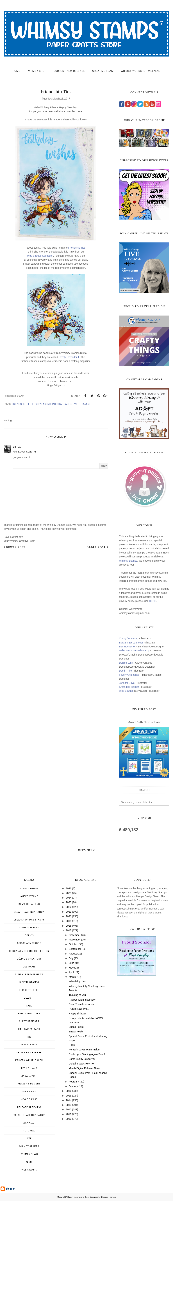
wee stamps (82, 404)
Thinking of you (77, 1083)
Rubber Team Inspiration (29, 1204)
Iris (29, 1125)
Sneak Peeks (76, 1115)
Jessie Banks (29, 1133)
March (72, 1065)
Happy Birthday (77, 1102)
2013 (68, 1193)
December (75, 1023)
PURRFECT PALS (79, 1097)
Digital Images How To (81, 1152)
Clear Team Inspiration (29, 1000)
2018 (68, 1014)
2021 (68, 1000)
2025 (68, 981)
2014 (68, 1189)
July (71, 1047)
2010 (68, 1207)
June (71, 1051)
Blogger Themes (108, 1286)
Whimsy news (29, 1243)
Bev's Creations (29, 993)
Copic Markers (29, 1016)
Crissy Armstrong (128, 638)
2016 (68, 1179)
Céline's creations (29, 1047)
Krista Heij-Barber (129, 686)
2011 (68, 1202)
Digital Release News (29, 1063)
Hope (72, 1133)
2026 (68, 977)
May (71, 1056)
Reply (104, 466)
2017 (68, 1019)
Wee (29, 1227)
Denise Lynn (126, 662)
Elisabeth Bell (29, 1079)
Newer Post (16, 547)
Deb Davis (29, 1055)
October (73, 1033)
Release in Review (29, 1196)
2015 (68, 1184)
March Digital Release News (84, 1157)
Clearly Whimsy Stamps (29, 1008)
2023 (68, 991)
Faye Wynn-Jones (129, 674)
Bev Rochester (127, 646)
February (74, 1170)
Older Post (96, 547)
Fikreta (17, 447)
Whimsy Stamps (128, 560)
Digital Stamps (29, 1071)
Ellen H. (29, 1086)
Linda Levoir (29, 1164)
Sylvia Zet (29, 1211)
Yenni (29, 1250)
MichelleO (29, 1180)
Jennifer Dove (127, 682)
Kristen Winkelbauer (29, 1149)
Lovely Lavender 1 (68, 357)
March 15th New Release (144, 722)
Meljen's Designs (29, 1172)
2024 (68, 986)
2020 (68, 1005)
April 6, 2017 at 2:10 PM (24, 452)
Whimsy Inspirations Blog (77, 1286)
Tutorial (29, 1219)
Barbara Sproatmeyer (131, 642)
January (73, 1175)
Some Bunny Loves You (82, 1147)
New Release (29, 1188)
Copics (29, 1024)
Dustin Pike (125, 670)
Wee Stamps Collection (40, 255)
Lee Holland (29, 1157)
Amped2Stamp (29, 985)
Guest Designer (29, 1110)
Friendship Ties (76, 247)
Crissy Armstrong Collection (29, 1040)
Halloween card (29, 1118)
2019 (68, 1009)
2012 (68, 1198)
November (75, 1028)
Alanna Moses (29, 977)
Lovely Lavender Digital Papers (52, 404)
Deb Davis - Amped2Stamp (134, 650)
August (73, 1042)
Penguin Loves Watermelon (84, 1138)
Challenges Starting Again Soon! (87, 1143)
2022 (68, 995)
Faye (29, 1094)
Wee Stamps (126, 690)
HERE (152, 601)
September (75, 1037)
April (71, 1061)
